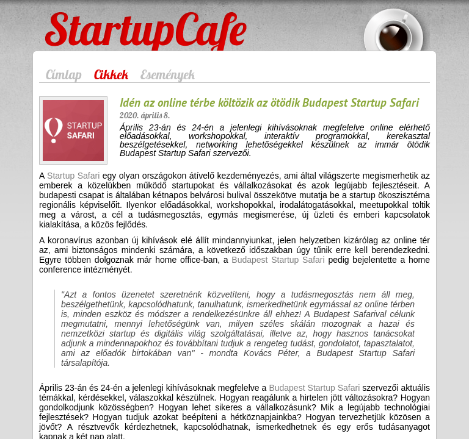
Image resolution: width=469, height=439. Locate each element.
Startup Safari (73, 175)
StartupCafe (67, 19)
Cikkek (111, 74)
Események (167, 74)
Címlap (64, 74)
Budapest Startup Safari (277, 260)
